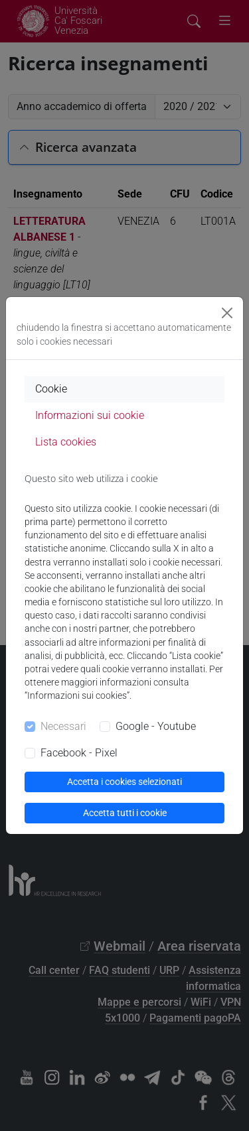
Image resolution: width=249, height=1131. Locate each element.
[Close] (227, 313)
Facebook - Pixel (79, 752)
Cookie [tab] (51, 389)
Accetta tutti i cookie (125, 812)
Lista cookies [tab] (65, 442)
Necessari (63, 726)
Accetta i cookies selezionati (124, 781)
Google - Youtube (156, 726)
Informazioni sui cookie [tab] (89, 415)
